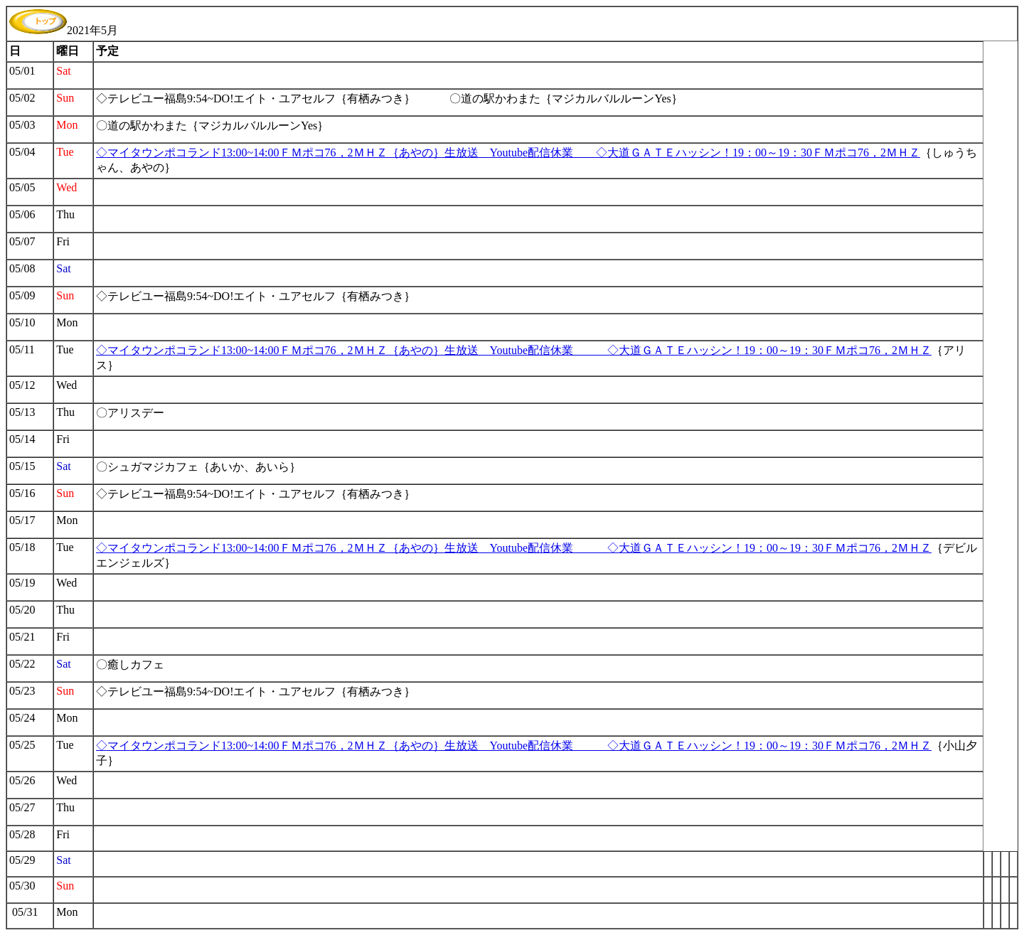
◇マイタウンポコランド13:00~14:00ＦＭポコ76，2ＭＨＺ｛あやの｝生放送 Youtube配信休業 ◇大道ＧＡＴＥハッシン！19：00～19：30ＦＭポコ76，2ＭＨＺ (508, 152)
